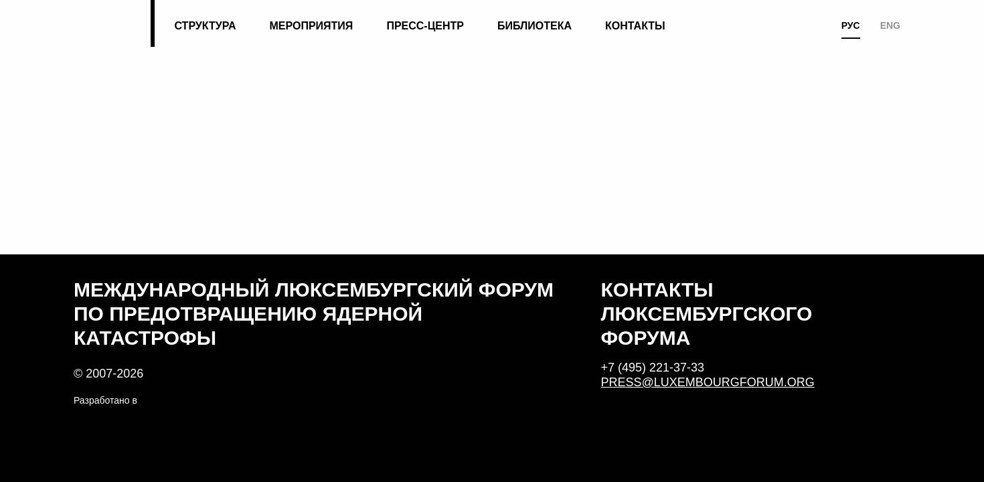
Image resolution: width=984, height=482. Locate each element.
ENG (890, 25)
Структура (205, 25)
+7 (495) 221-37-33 (653, 367)
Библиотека (534, 25)
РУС (850, 25)
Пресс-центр (425, 25)
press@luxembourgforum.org (708, 382)
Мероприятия (311, 25)
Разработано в (105, 400)
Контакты (635, 25)
